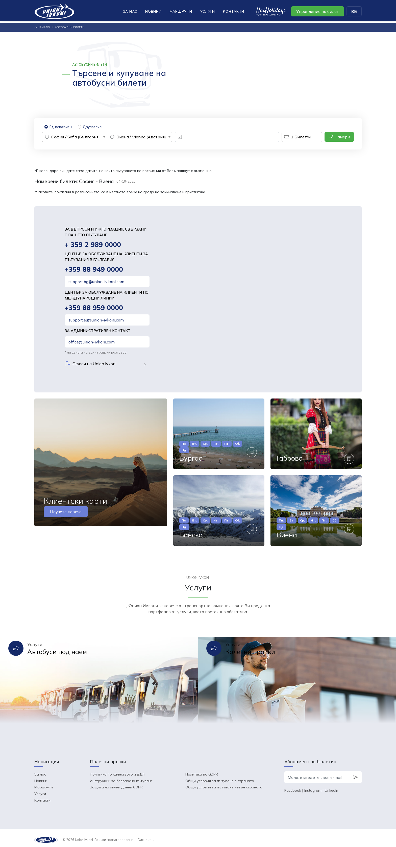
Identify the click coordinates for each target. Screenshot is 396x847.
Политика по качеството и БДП (117, 770)
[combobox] (74, 137)
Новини (153, 11)
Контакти (233, 11)
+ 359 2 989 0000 (93, 245)
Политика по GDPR (201, 770)
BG (354, 11)
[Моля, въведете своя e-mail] (317, 773)
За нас (130, 11)
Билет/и (296, 137)
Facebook (292, 786)
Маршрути (181, 11)
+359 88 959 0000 (94, 308)
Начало (42, 27)
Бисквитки (146, 836)
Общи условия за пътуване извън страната (223, 783)
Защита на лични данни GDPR (116, 783)
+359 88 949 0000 (94, 270)
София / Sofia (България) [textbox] (75, 136)
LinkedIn (331, 786)
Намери (339, 136)
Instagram (312, 786)
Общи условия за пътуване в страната (219, 777)
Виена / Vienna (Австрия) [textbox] (141, 136)
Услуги (207, 11)
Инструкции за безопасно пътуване (121, 777)
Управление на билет (317, 11)
